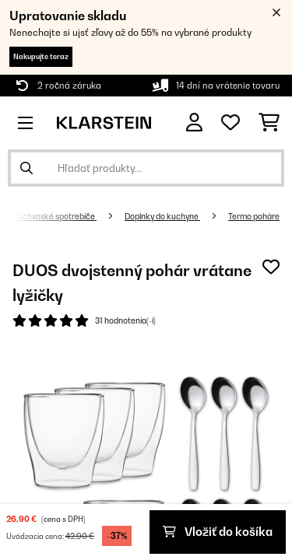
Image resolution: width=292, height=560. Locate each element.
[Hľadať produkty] (146, 168)
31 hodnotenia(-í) (125, 320)
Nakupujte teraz (41, 56)
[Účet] (194, 122)
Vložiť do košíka (218, 531)
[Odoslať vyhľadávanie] (26, 168)
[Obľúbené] (230, 123)
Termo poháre (254, 216)
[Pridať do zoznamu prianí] (271, 266)
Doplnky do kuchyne (162, 216)
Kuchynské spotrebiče (54, 216)
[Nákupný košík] (269, 123)
